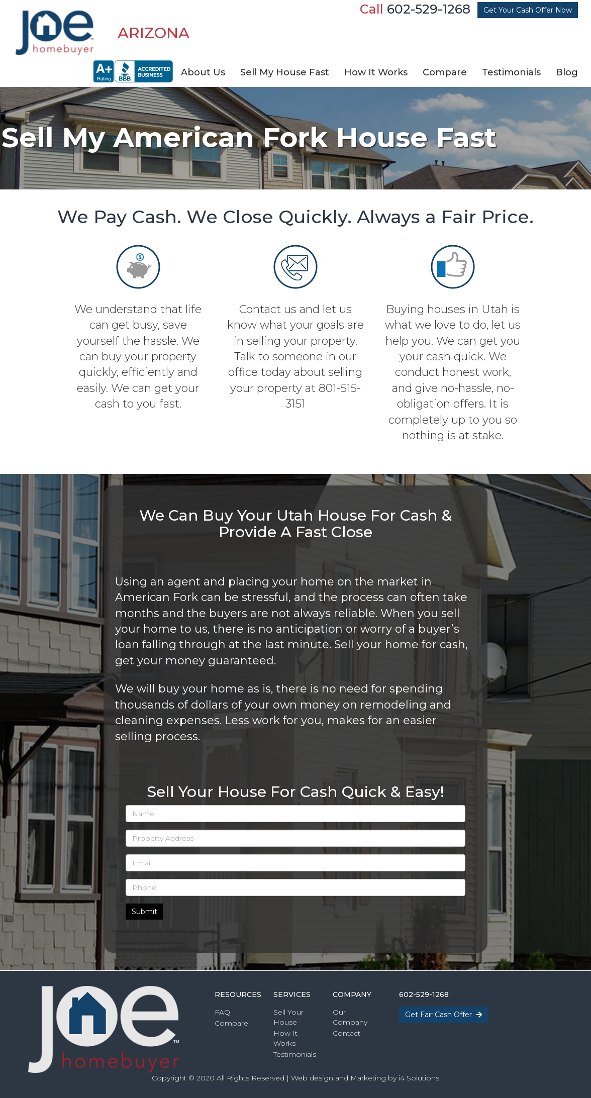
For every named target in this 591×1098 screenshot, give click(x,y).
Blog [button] (567, 72)
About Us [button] (203, 72)
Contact (346, 1033)
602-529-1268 (428, 9)
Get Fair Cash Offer (443, 1014)
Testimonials (294, 1054)
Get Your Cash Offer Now (527, 10)
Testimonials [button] (511, 72)
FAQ (222, 1012)
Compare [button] (445, 72)
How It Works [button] (376, 72)
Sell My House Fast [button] (284, 72)
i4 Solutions (419, 1077)
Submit (144, 911)
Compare (231, 1023)
